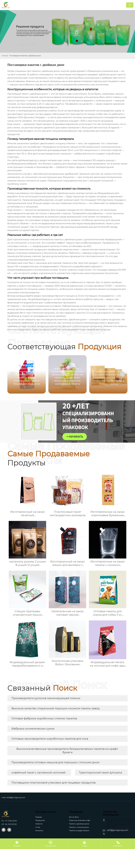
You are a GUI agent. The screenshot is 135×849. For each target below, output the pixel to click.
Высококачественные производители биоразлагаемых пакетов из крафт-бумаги (67, 750)
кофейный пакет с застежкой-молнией (38, 772)
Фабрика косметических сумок (33, 728)
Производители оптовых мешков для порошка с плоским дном (55, 762)
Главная (5, 56)
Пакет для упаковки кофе (79, 820)
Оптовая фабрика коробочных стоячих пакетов (44, 718)
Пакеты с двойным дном (79, 824)
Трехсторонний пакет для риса (100, 772)
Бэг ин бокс (74, 817)
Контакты (39, 831)
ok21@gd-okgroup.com (15, 797)
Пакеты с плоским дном (79, 827)
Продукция (40, 820)
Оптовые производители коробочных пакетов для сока (49, 738)
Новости (38, 824)
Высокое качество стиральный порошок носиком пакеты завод (55, 708)
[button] (122, 374)
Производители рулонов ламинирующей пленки (45, 698)
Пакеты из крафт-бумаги (79, 831)
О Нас (84, 843)
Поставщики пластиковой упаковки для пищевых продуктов (53, 782)
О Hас (37, 827)
